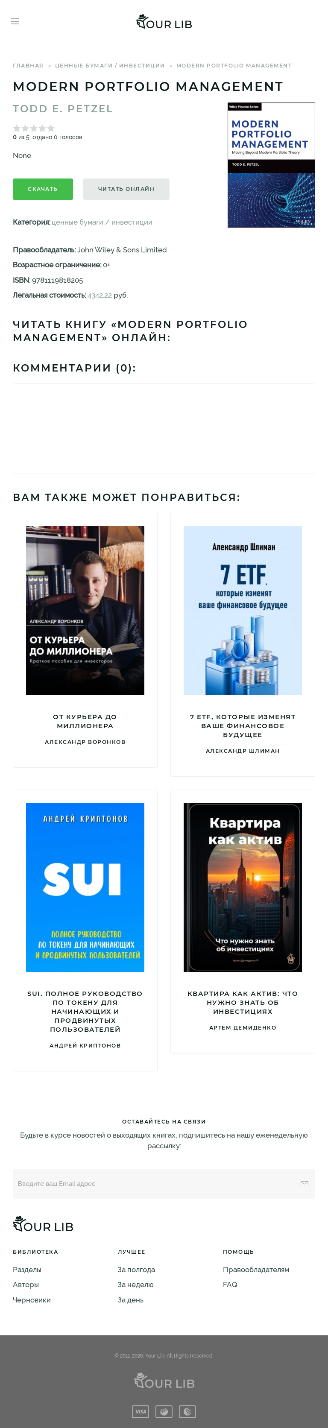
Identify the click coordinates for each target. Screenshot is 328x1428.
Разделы (27, 1269)
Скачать (43, 189)
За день (131, 1300)
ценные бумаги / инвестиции (110, 65)
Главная (28, 65)
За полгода (136, 1269)
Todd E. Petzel (63, 109)
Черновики (32, 1300)
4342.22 (100, 295)
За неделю (136, 1284)
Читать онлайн (126, 189)
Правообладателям (256, 1269)
